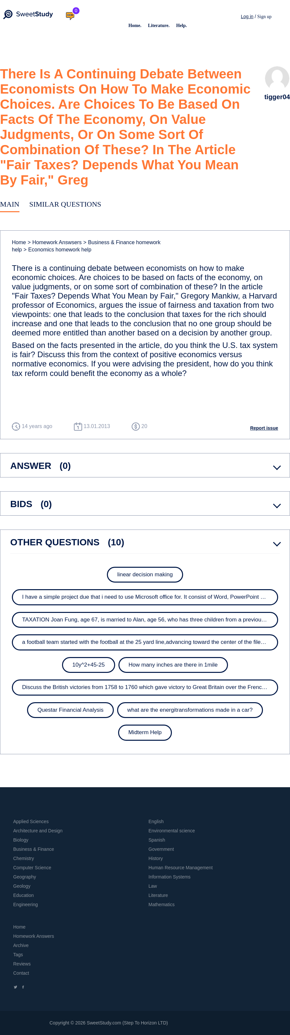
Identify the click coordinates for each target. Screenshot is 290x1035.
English (156, 821)
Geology (21, 886)
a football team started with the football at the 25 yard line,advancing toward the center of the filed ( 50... (151, 642)
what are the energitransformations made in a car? (190, 710)
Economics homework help (57, 249)
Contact (21, 973)
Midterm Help (145, 732)
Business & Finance (33, 849)
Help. (181, 25)
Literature (158, 895)
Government (161, 849)
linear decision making (145, 574)
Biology (20, 840)
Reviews (22, 963)
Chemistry (23, 858)
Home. (134, 25)
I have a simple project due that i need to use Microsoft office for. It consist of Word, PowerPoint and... (148, 597)
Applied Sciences (30, 821)
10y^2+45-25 (88, 665)
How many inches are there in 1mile (173, 665)
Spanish (156, 840)
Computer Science (32, 867)
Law (152, 886)
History (155, 858)
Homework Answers (33, 936)
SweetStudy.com (104, 1022)
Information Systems (169, 876)
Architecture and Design (37, 830)
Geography (24, 876)
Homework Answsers (55, 242)
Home (19, 242)
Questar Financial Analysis (70, 710)
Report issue (264, 428)
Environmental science (171, 830)
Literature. (158, 25)
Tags (18, 954)
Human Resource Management (180, 867)
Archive (21, 945)
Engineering (25, 904)
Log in (247, 16)
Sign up (264, 16)
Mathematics (161, 904)
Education (23, 895)
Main (9, 204)
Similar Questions (65, 204)
